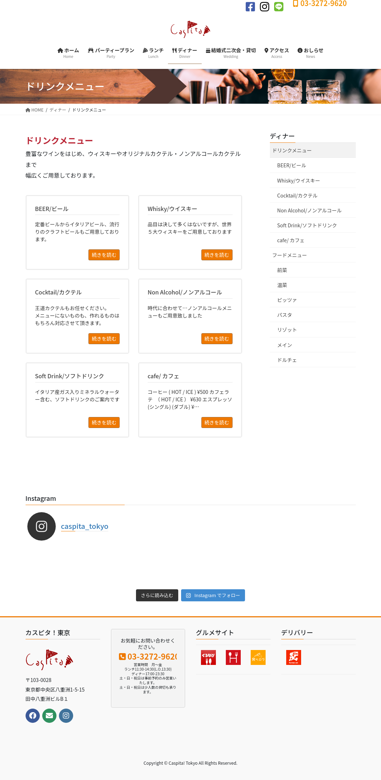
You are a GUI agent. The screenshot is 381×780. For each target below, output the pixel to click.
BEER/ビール (291, 165)
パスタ (284, 314)
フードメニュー (289, 255)
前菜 (282, 269)
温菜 (282, 284)
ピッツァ (287, 299)
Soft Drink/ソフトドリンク (307, 225)
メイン (284, 344)
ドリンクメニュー (292, 150)
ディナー (282, 135)
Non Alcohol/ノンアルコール (309, 210)
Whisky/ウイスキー (298, 180)
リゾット (287, 329)
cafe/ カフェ (291, 240)
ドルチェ (287, 359)
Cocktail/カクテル (297, 195)
